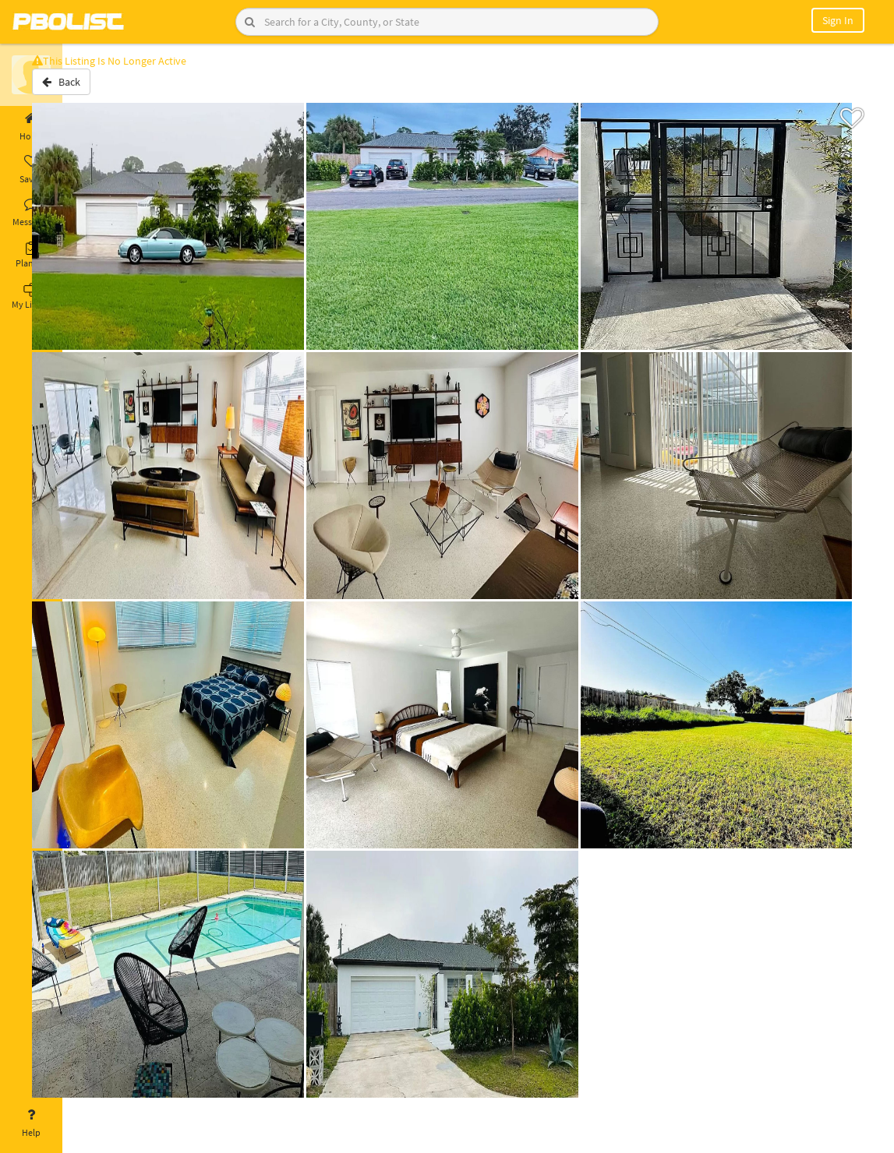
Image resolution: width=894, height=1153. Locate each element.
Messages (31, 212)
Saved (31, 170)
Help (31, 1123)
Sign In (837, 20)
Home (31, 127)
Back (103, 88)
